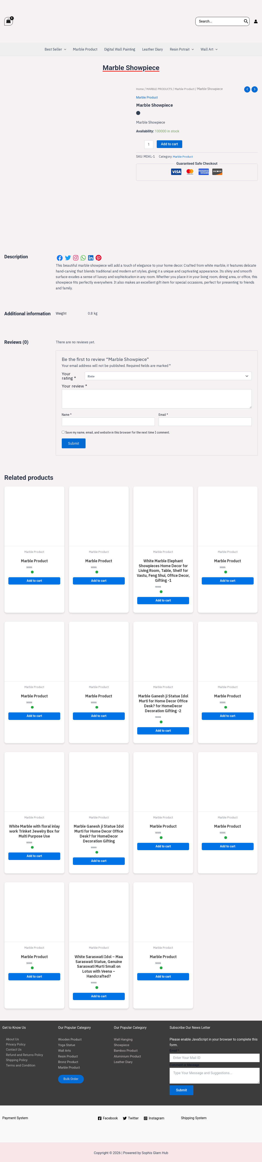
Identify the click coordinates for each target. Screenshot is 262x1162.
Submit (181, 1088)
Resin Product (68, 1054)
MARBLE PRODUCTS (162, 89)
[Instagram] (154, 1117)
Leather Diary (124, 1060)
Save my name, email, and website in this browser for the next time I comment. (117, 430)
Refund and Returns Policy (22, 1054)
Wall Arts (65, 1049)
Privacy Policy (13, 1043)
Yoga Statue (67, 1043)
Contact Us (10, 1049)
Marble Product (191, 89)
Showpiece (122, 1043)
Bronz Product (69, 1060)
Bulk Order (73, 1078)
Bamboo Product (127, 1049)
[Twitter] (131, 1117)
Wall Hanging (124, 1037)
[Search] (246, 21)
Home (140, 89)
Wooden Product (70, 1037)
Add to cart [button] (34, 579)
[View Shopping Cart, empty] (8, 21)
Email (163, 413)
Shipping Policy (14, 1060)
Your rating (69, 374)
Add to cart (169, 144)
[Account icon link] (256, 21)
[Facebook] (107, 1117)
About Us (9, 1037)
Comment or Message (184, 1063)
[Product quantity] (148, 145)
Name (67, 413)
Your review (74, 384)
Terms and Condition (18, 1066)
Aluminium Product (128, 1054)
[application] (64, 49)
